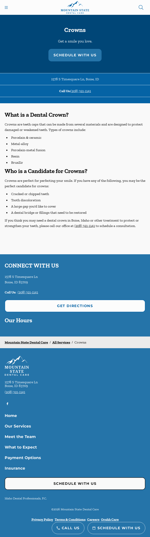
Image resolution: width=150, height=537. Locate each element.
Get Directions (75, 306)
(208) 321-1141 (81, 91)
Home (11, 415)
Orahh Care (110, 519)
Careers (93, 519)
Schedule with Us (75, 55)
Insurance (15, 468)
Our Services (18, 426)
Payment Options (23, 457)
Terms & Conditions (70, 519)
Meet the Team (20, 436)
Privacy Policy (42, 519)
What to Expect (21, 447)
